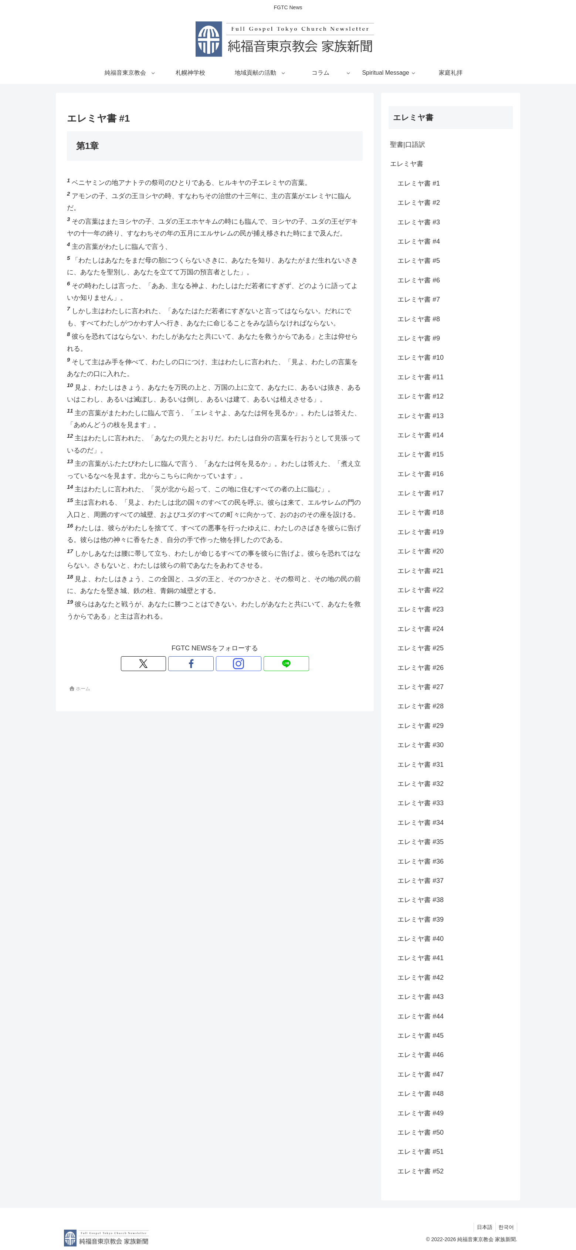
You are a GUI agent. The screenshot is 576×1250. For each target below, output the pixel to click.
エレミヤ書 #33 (420, 803)
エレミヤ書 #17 (420, 493)
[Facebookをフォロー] (206, 663)
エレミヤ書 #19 (420, 532)
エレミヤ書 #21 (420, 571)
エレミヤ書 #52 (420, 1171)
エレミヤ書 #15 (420, 454)
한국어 (505, 1227)
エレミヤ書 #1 (418, 183)
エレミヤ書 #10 (420, 357)
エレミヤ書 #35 (420, 842)
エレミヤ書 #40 (420, 938)
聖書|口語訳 (407, 144)
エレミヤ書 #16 (420, 474)
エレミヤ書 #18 (420, 512)
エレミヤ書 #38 (420, 900)
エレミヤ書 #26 (420, 667)
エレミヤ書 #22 (420, 590)
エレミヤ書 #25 (420, 648)
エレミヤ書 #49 (420, 1113)
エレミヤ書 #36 (420, 861)
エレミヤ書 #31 (420, 764)
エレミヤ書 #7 (418, 299)
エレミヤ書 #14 (420, 435)
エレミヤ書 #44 (420, 1016)
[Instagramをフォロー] (223, 663)
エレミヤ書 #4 (418, 241)
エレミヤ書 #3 (418, 222)
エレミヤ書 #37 (420, 880)
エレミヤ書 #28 (420, 706)
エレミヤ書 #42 (420, 977)
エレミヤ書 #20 (420, 551)
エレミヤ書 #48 (420, 1093)
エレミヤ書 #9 (418, 338)
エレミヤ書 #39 (420, 919)
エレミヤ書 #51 (420, 1151)
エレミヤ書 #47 (420, 1074)
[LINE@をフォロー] (240, 663)
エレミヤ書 (406, 163)
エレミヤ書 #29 (420, 725)
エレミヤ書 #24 (420, 629)
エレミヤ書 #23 (420, 609)
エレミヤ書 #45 (420, 1035)
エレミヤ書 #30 (420, 745)
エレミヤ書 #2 (418, 202)
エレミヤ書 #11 (420, 377)
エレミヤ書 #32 (420, 783)
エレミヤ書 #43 (420, 996)
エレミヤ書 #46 (420, 1054)
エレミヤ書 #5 (418, 260)
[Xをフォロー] (189, 663)
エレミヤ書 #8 (418, 319)
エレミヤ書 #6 (418, 280)
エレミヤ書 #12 (420, 396)
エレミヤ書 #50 (420, 1132)
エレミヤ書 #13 (420, 416)
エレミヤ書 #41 (420, 958)
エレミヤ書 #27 (420, 687)
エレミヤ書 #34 (420, 822)
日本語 (482, 1227)
